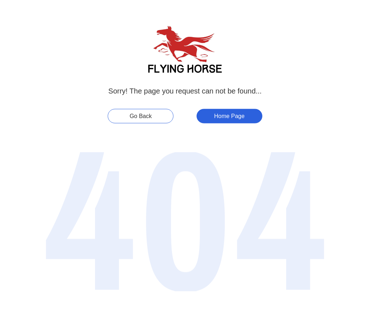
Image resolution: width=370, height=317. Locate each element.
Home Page (229, 116)
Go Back (141, 116)
